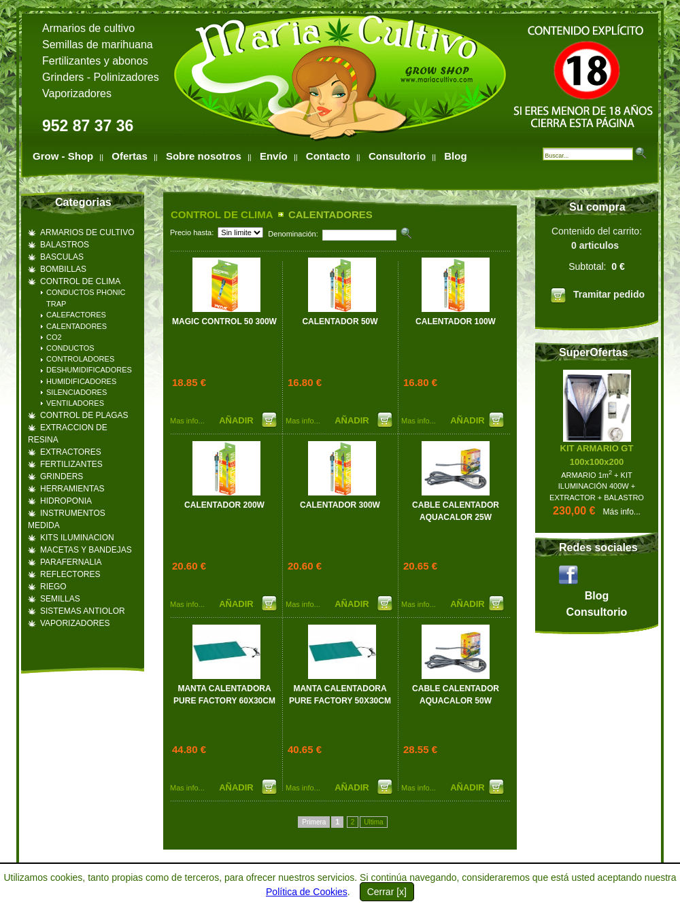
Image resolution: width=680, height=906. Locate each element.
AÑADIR (237, 420)
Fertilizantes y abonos (95, 61)
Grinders (63, 77)
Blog (455, 156)
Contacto (328, 156)
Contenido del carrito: (596, 267)
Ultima (373, 822)
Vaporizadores (77, 93)
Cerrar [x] (387, 891)
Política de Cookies (306, 891)
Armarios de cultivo (88, 28)
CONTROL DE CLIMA (222, 214)
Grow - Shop (63, 156)
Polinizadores (126, 77)
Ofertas (130, 156)
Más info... (622, 512)
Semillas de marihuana (97, 44)
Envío (274, 156)
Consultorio (397, 156)
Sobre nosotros (203, 156)
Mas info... (187, 421)
